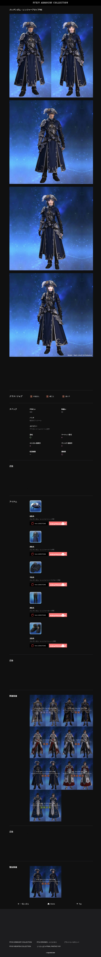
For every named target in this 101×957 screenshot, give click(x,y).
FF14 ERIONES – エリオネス (47, 942)
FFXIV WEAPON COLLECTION (20, 946)
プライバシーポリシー (71, 942)
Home (51, 904)
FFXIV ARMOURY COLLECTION (50, 3)
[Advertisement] (51, 374)
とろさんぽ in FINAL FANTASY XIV (49, 946)
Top (79, 904)
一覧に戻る (23, 904)
